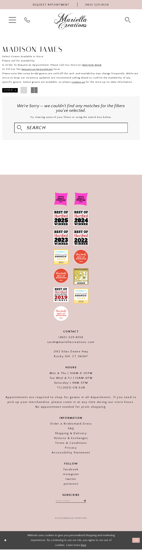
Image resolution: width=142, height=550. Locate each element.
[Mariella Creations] (71, 21)
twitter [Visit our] (70, 479)
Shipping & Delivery (71, 433)
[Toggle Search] (128, 19)
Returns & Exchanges (71, 438)
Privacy (71, 448)
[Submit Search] (20, 128)
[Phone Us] (97, 4)
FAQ (71, 428)
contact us (78, 82)
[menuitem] (13, 19)
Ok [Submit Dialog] (136, 540)
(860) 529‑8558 (71, 337)
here (83, 545)
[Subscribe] (84, 501)
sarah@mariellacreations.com (71, 342)
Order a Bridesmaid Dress (71, 424)
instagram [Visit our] (71, 474)
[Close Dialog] (5, 541)
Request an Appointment (37, 69)
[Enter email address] (71, 501)
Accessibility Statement (71, 453)
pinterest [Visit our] (71, 484)
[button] (13, 19)
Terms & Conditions (71, 443)
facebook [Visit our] (71, 469)
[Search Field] (71, 128)
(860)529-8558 (92, 65)
